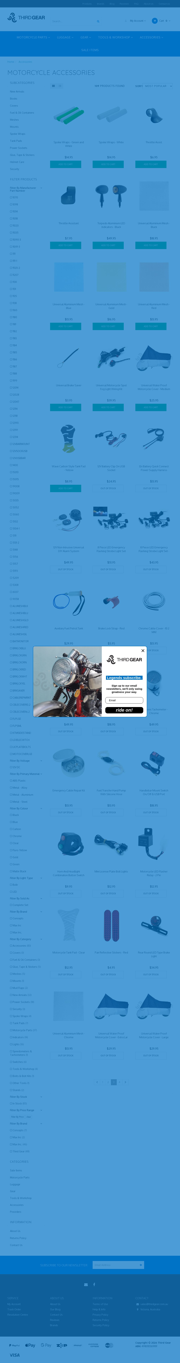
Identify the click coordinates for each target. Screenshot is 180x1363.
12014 (15, 387)
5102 (15, 521)
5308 (15, 584)
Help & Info (99, 1309)
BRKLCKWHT (20, 676)
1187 (15, 366)
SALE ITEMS (90, 50)
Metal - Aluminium (23, 794)
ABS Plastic (19, 780)
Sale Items (16, 1170)
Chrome (17, 836)
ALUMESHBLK (20, 606)
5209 (16, 577)
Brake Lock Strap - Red (111, 628)
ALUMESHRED (20, 627)
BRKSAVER (19, 690)
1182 (15, 331)
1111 (14, 253)
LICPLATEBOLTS (22, 746)
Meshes (14, 119)
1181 (14, 324)
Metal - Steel (20, 801)
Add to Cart (66, 164)
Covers (14, 105)
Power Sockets (18, 147)
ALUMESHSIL (20, 634)
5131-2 (16, 542)
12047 (16, 401)
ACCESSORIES (151, 37)
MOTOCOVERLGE (22, 753)
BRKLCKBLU (19, 648)
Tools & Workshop (25, 1068)
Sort (137, 86)
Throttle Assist (154, 142)
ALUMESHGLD (20, 620)
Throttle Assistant (69, 223)
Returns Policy (18, 1238)
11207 (15, 274)
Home (10, 61)
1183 (15, 338)
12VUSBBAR (19, 458)
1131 (14, 288)
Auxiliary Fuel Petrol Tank (68, 628)
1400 (15, 465)
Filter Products (23, 179)
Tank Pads (16, 140)
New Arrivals (17, 91)
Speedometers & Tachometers (21, 1053)
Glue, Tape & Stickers (22, 154)
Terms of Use (100, 1304)
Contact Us (164, 3)
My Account (134, 21)
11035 (15, 232)
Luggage (15, 1184)
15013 (15, 472)
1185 (15, 352)
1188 (15, 373)
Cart (161, 21)
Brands (100, 3)
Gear (12, 1191)
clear (28, 1117)
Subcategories (22, 83)
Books (13, 98)
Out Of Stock (108, 488)
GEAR (86, 37)
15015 (16, 479)
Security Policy (101, 1325)
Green (16, 864)
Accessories (25, 61)
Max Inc (17, 925)
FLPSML (17, 725)
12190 (16, 422)
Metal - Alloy (20, 787)
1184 (15, 345)
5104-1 (16, 528)
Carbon (17, 829)
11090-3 (17, 239)
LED (15, 891)
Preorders (15, 1211)
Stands (18, 1090)
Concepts (18, 918)
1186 (15, 359)
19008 (16, 486)
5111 (14, 535)
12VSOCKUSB (20, 451)
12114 (15, 408)
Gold (15, 857)
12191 (15, 429)
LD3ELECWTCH (21, 739)
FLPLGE (17, 718)
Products (87, 3)
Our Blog (55, 1309)
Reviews (124, 3)
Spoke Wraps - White (111, 142)
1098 (15, 204)
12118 (15, 415)
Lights (18, 1044)
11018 (15, 218)
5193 (15, 570)
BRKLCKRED (19, 669)
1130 (15, 281)
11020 (16, 225)
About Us (148, 3)
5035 (16, 500)
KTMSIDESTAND (22, 732)
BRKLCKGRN (20, 655)
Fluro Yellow (20, 850)
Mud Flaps (20, 987)
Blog (112, 3)
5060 (16, 514)
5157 (15, 563)
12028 (16, 394)
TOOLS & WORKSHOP (115, 37)
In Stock (20, 1103)
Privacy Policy (100, 1314)
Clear (16, 843)
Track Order (14, 1309)
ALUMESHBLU (20, 613)
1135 (15, 296)
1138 (15, 303)
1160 (15, 310)
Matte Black (19, 871)
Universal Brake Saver (68, 385)
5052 (16, 507)
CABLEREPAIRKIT (22, 697)
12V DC (16, 767)
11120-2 (16, 267)
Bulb (15, 884)
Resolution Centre (17, 1314)
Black (16, 814)
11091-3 (16, 246)
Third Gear (21, 1151)
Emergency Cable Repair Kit (69, 790)
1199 (15, 380)
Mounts (14, 126)
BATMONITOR (21, 641)
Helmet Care (17, 161)
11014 (15, 211)
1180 (15, 317)
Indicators (20, 1037)
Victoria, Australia (147, 1309)
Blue (15, 821)
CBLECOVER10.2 (21, 704)
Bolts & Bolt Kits (23, 1075)
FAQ (136, 3)
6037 (15, 591)
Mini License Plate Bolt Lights (111, 871)
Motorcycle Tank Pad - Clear (69, 952)
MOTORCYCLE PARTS (33, 37)
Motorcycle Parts (25, 1030)
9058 (16, 598)
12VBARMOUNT (21, 443)
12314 (15, 436)
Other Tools (21, 1083)
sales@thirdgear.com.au (151, 1304)
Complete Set (20, 904)
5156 (15, 556)
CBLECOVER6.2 (21, 711)
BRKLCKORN (20, 662)
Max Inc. (17, 932)
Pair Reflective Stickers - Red (111, 952)
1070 (15, 197)
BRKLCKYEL (19, 683)
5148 (15, 549)
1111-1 (15, 260)
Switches (20, 1061)
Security (14, 169)
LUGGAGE (65, 37)
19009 (16, 493)
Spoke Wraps (17, 133)
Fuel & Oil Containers (22, 112)
